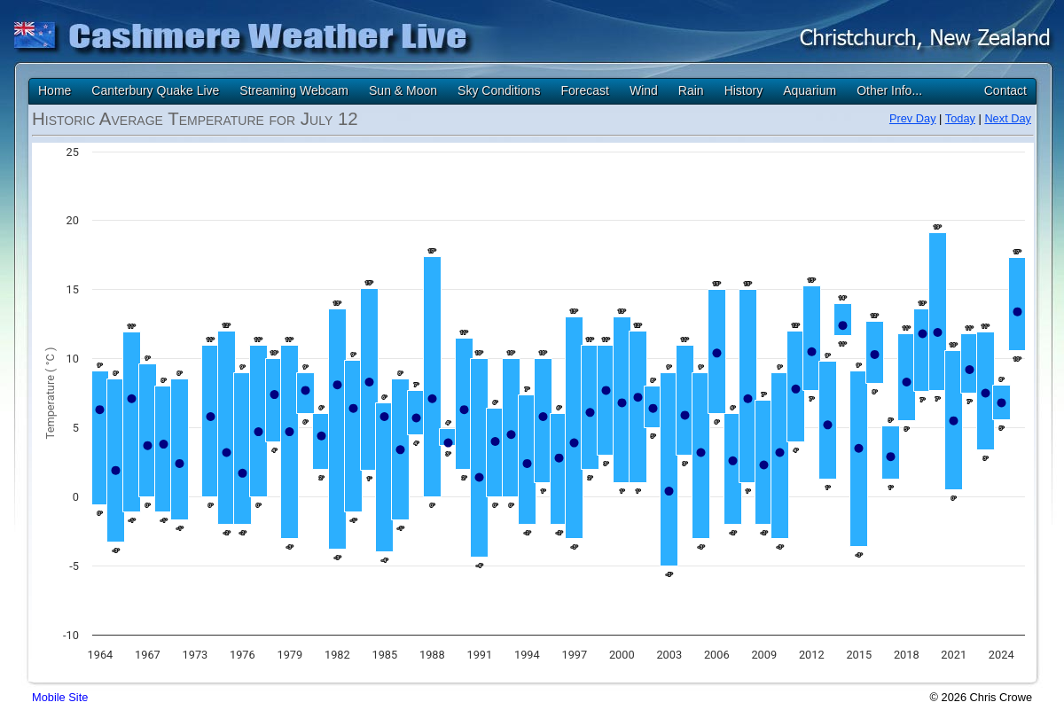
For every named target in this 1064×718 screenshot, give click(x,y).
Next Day (1007, 118)
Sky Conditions (499, 90)
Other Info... (889, 90)
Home (54, 90)
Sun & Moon (403, 90)
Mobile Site (60, 697)
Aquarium (809, 90)
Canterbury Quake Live (155, 90)
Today (960, 118)
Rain (691, 90)
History (743, 90)
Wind (644, 90)
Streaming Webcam (293, 90)
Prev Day (912, 118)
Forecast (584, 90)
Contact (1005, 90)
